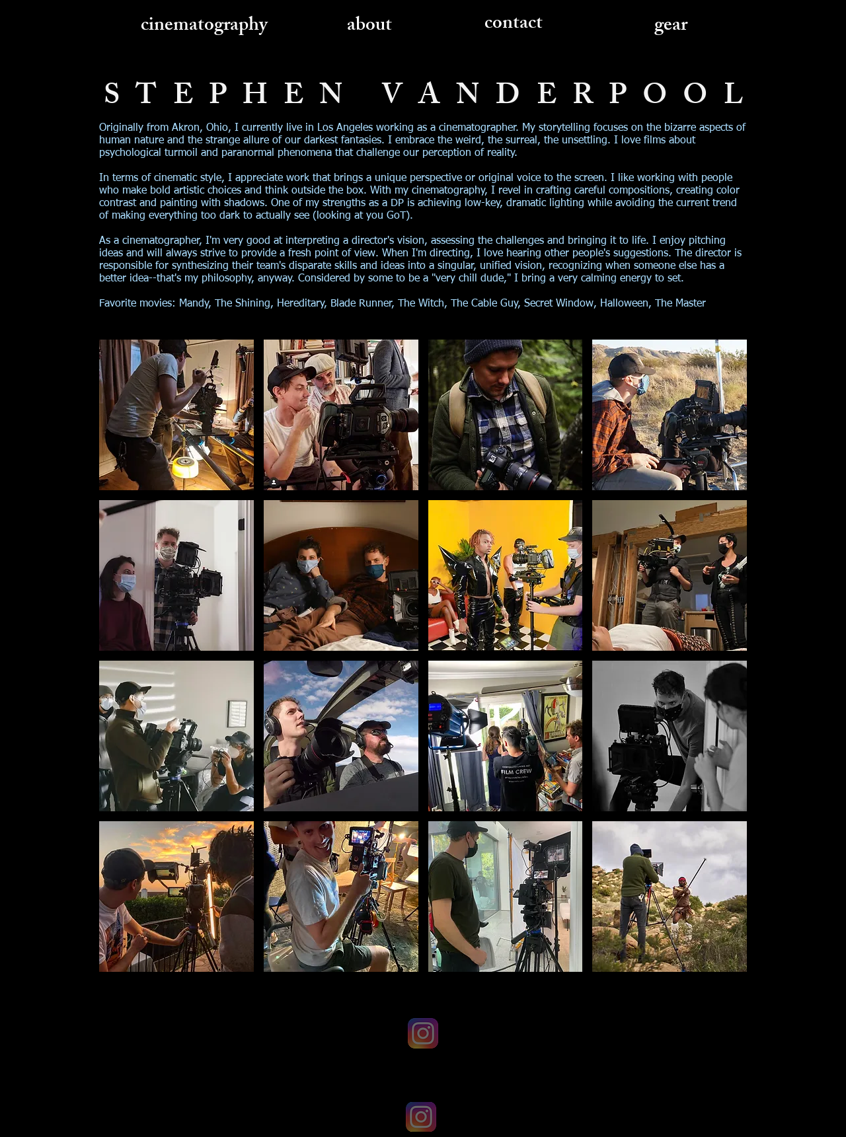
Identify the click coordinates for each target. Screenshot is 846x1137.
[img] (176, 415)
